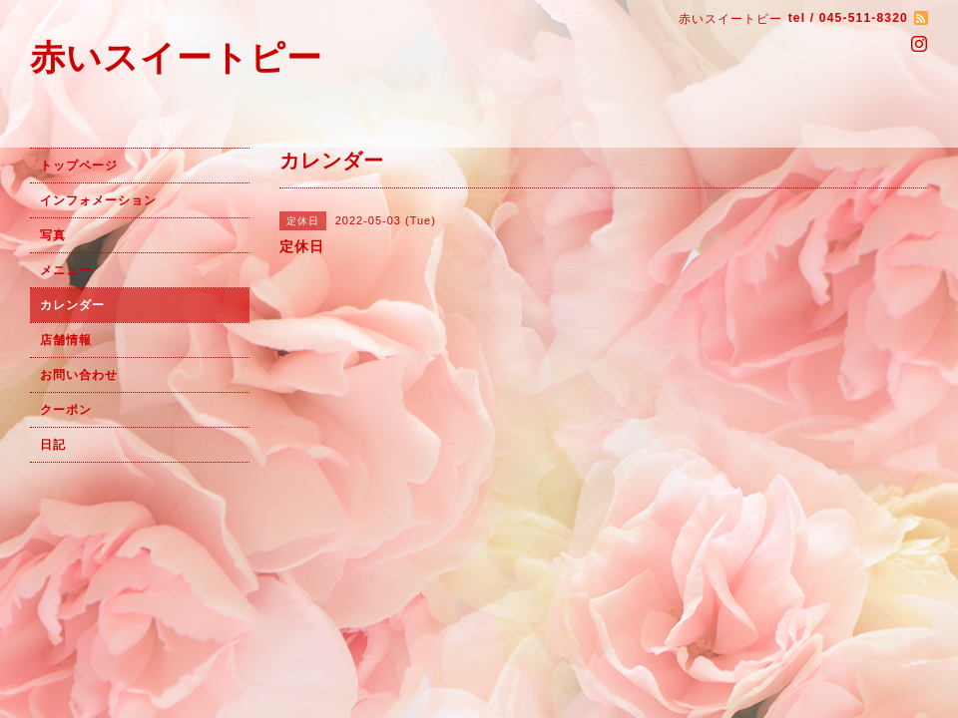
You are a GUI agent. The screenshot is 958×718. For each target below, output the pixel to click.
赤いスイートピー (176, 57)
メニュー (66, 270)
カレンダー (72, 305)
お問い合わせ (79, 375)
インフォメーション (98, 200)
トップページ (79, 166)
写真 (53, 235)
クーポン (66, 410)
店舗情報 (66, 340)
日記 (53, 445)
